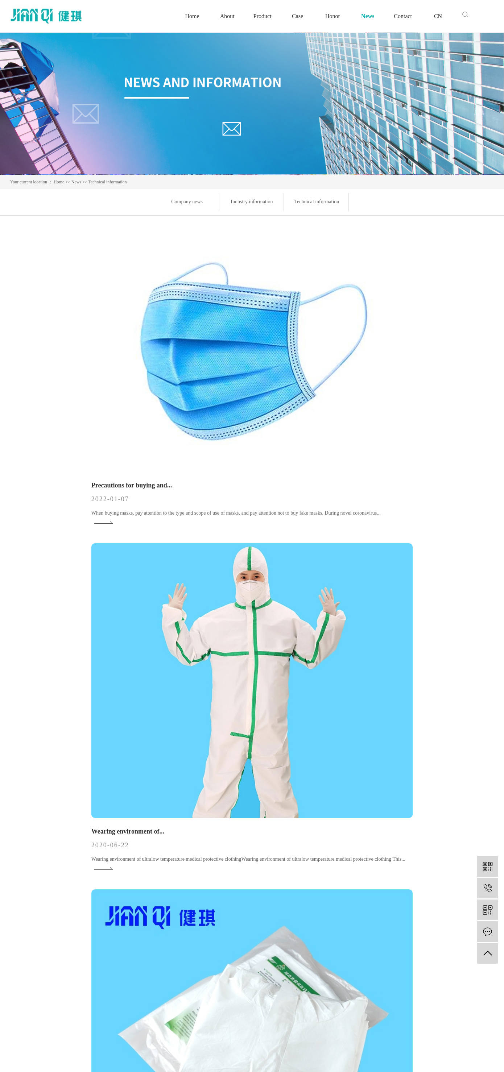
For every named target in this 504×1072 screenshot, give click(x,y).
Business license (223, 967)
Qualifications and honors (234, 923)
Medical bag (138, 923)
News (367, 16)
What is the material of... (372, 369)
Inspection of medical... (209, 793)
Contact (403, 16)
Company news (187, 201)
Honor (332, 16)
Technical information (107, 181)
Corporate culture (224, 912)
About (227, 16)
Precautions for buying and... (56, 353)
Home (192, 16)
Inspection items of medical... (378, 581)
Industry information (252, 201)
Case (297, 16)
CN (438, 16)
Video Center (219, 956)
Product (262, 16)
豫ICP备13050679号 (167, 1057)
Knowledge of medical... (49, 581)
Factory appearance (226, 945)
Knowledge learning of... (211, 581)
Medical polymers (145, 912)
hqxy (489, 1057)
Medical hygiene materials (154, 934)
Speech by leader (223, 934)
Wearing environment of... (213, 369)
